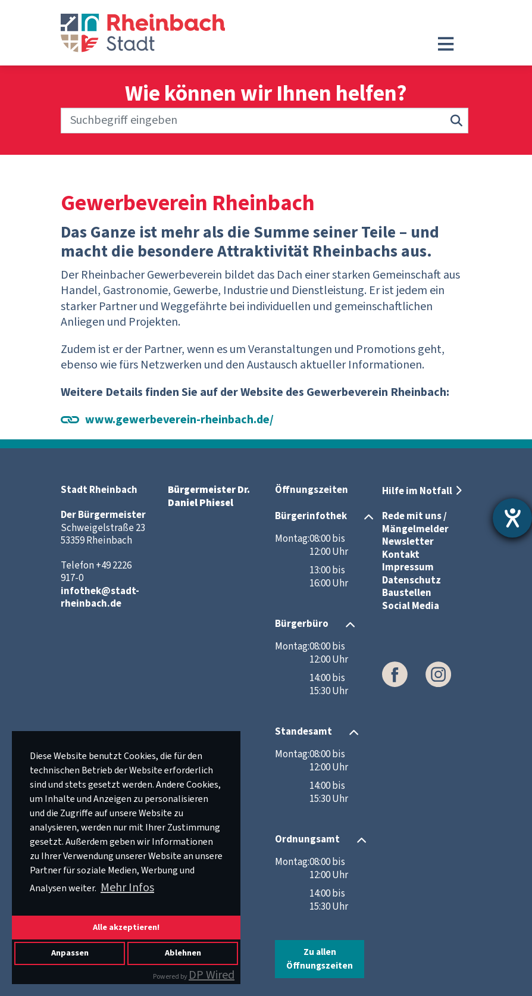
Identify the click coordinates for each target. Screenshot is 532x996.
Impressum (408, 567)
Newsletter (408, 542)
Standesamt (303, 732)
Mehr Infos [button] (127, 887)
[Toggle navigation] (445, 44)
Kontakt (401, 555)
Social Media (410, 606)
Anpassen (70, 953)
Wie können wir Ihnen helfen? (266, 94)
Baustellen (406, 593)
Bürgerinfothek (311, 516)
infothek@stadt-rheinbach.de (100, 597)
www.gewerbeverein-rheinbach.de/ (179, 419)
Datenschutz (411, 580)
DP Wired (211, 975)
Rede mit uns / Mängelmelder (415, 522)
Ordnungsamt (307, 839)
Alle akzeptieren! (126, 927)
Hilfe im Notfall (417, 491)
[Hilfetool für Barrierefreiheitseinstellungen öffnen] (512, 518)
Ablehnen (183, 953)
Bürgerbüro (301, 624)
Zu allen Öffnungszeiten (319, 958)
